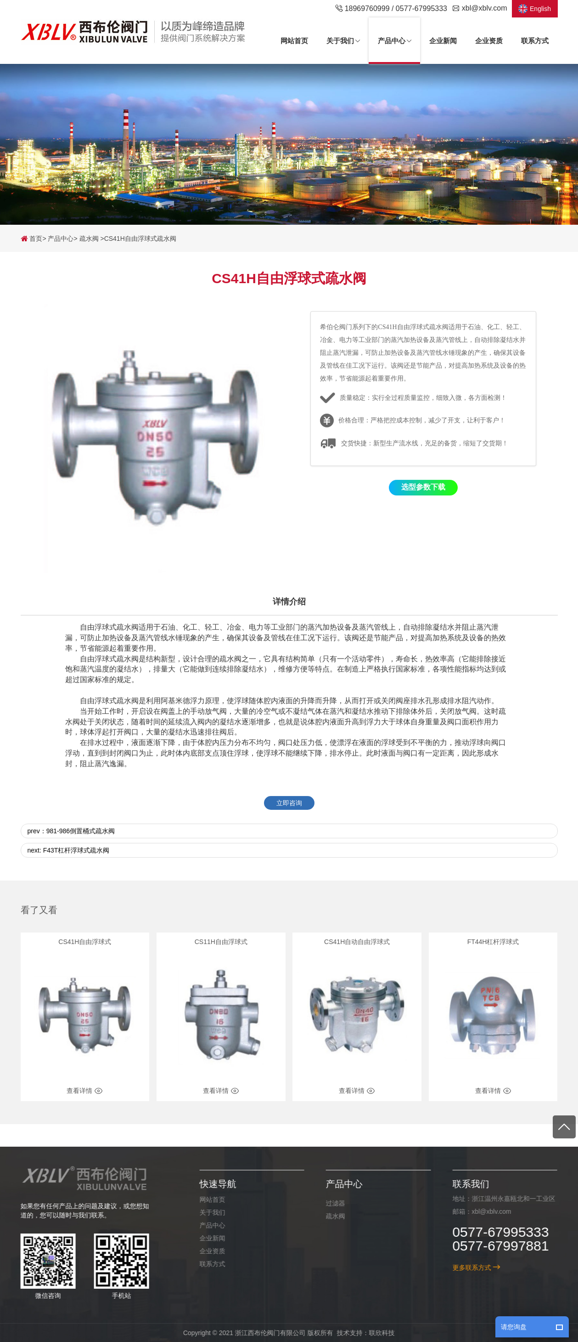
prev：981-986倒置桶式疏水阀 (71, 843)
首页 (32, 238)
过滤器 (330, 1203)
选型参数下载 (423, 499)
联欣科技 (377, 1332)
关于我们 (207, 1212)
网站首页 (207, 1199)
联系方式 (207, 1264)
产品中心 (60, 238)
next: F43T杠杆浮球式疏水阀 (69, 862)
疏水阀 (89, 238)
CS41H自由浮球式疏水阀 (140, 238)
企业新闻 (207, 1238)
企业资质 (207, 1251)
